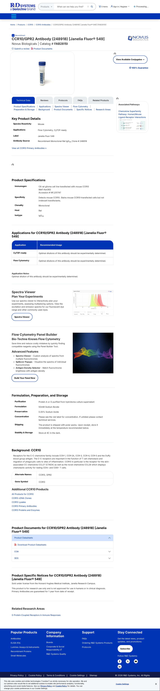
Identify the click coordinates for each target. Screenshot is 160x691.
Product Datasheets (23, 536)
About (117, 17)
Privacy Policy (17, 674)
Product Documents (41, 47)
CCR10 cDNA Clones (21, 497)
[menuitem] (12, 23)
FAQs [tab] (80, 99)
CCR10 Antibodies (43, 24)
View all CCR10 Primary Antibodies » (29, 147)
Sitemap (93, 674)
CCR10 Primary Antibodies (24, 505)
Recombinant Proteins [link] (21, 650)
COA (16, 550)
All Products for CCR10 (23, 493)
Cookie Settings (77, 674)
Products (14, 17)
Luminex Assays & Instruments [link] (25, 646)
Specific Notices (84, 108)
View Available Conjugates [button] (129, 58)
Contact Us (138, 17)
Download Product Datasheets (32, 543)
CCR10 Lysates (19, 501)
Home (12, 24)
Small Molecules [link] (18, 654)
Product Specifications (24, 105)
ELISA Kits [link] (15, 642)
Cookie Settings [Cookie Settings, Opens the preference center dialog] (122, 684)
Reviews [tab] (44, 99)
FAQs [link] (84, 637)
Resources (96, 17)
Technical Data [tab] (23, 99)
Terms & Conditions (55, 674)
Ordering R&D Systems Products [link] (97, 642)
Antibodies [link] (16, 637)
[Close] (156, 684)
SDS (16, 557)
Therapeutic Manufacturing (44, 17)
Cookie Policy (35, 674)
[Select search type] (45, 6)
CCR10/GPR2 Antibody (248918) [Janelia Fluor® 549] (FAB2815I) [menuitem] (79, 24)
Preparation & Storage (24, 108)
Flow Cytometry (80, 105)
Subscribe (125, 647)
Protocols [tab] (63, 99)
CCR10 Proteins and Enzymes (26, 509)
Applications (45, 105)
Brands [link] (49, 641)
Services (74, 17)
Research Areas (103, 108)
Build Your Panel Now (24, 377)
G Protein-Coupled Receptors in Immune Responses (36, 614)
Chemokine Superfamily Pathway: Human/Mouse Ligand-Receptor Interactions (132, 119)
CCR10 (30, 24)
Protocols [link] (86, 646)
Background (44, 108)
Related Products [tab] (101, 99)
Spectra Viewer (62, 105)
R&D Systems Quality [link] (56, 653)
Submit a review (21, 47)
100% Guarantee (140, 67)
